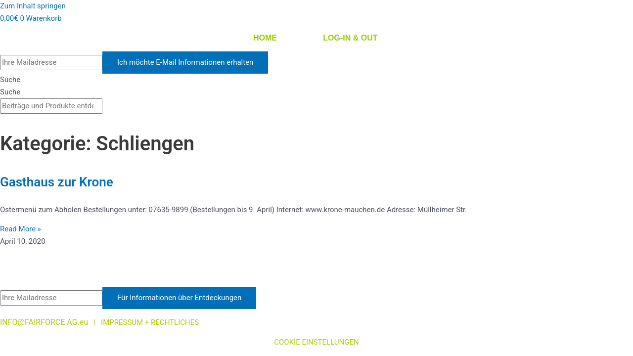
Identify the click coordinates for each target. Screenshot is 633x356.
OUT (369, 38)
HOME (265, 38)
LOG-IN (337, 38)
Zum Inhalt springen (33, 5)
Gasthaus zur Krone (56, 182)
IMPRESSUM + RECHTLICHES (151, 322)
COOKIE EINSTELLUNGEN (316, 342)
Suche (10, 79)
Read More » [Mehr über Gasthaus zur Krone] (20, 228)
